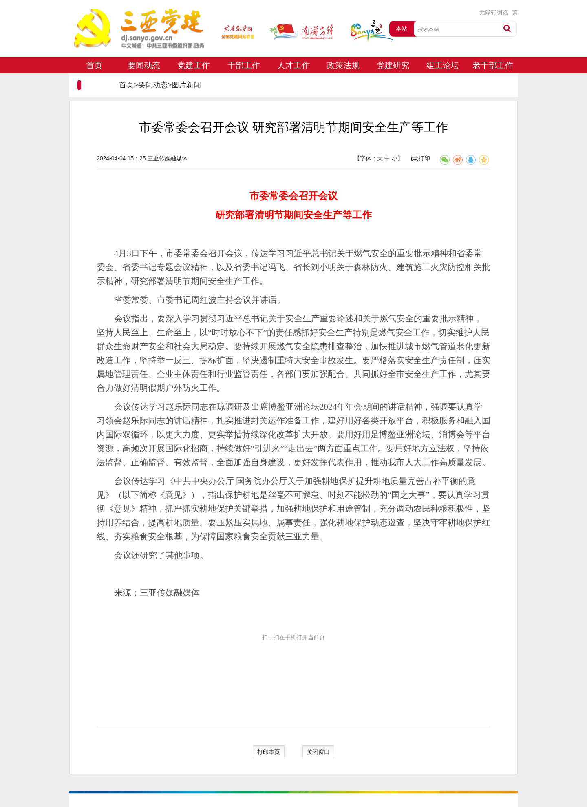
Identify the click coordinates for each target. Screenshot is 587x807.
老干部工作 (492, 65)
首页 (94, 65)
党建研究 (393, 65)
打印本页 (268, 752)
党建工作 (193, 65)
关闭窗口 (318, 752)
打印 (420, 158)
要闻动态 (144, 65)
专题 (94, 81)
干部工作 (243, 65)
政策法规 (343, 65)
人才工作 (293, 65)
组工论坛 (442, 65)
